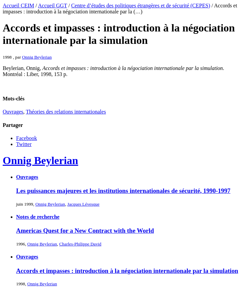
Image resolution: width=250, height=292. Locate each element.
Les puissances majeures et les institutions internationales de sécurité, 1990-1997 (123, 190)
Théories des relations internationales (66, 112)
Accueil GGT (52, 5)
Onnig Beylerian (37, 57)
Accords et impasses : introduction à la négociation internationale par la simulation (127, 270)
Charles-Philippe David (80, 243)
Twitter (24, 144)
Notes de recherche (37, 217)
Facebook (26, 138)
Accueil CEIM (18, 5)
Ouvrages (13, 112)
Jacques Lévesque (83, 204)
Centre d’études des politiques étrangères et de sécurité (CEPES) (140, 5)
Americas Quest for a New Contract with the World (85, 230)
